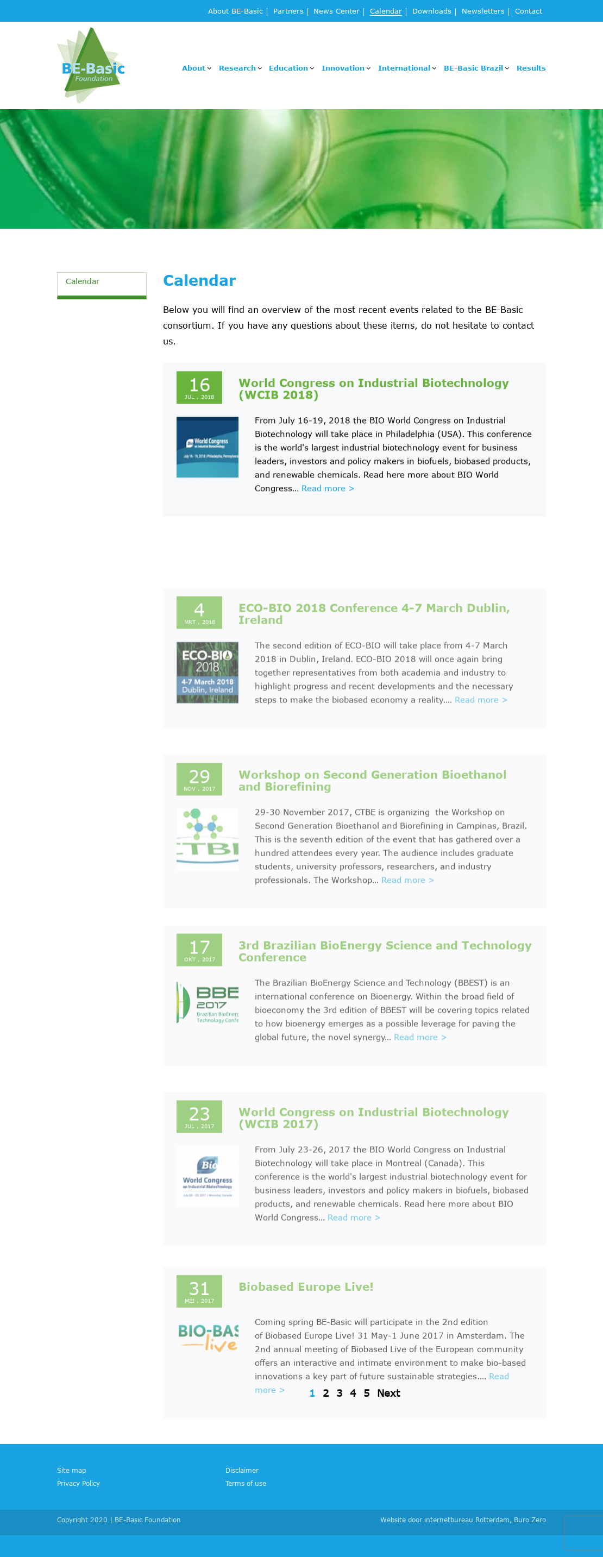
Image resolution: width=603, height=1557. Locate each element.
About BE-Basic (235, 11)
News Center (336, 11)
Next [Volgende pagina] (388, 1393)
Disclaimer (242, 1470)
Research (237, 68)
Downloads (431, 11)
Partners (288, 11)
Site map (71, 1470)
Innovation (343, 68)
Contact (528, 11)
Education (288, 68)
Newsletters (483, 11)
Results (531, 68)
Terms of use (245, 1483)
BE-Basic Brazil (473, 68)
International (404, 68)
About (193, 68)
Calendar (386, 11)
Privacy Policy (78, 1483)
